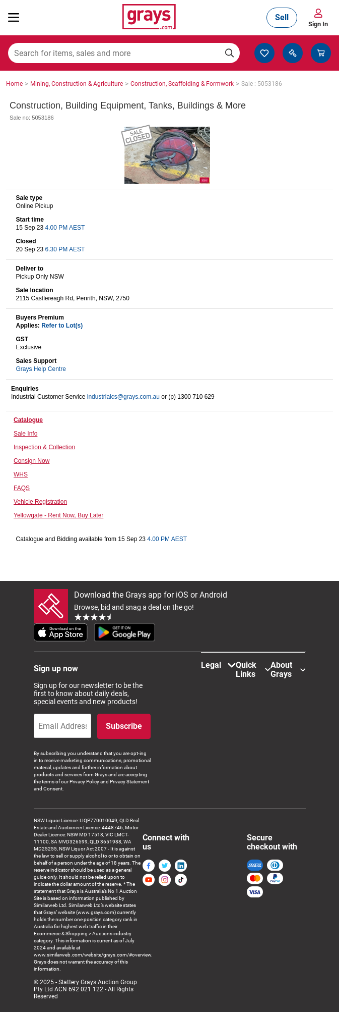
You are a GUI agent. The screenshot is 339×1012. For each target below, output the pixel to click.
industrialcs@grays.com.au (123, 396)
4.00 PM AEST (65, 227)
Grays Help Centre (40, 368)
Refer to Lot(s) (62, 325)
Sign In (318, 24)
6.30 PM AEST (65, 249)
